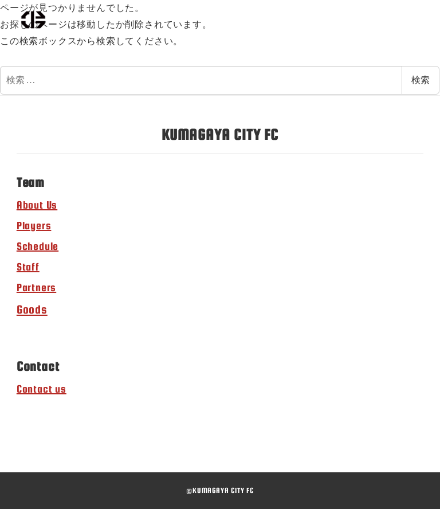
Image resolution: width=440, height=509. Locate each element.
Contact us (41, 389)
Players (34, 226)
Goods (32, 309)
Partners (36, 287)
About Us (37, 205)
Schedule (37, 246)
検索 (420, 80)
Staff (28, 267)
